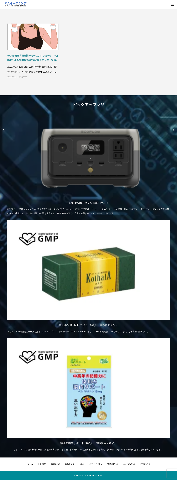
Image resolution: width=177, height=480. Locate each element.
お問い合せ (145, 464)
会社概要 (42, 464)
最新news (55, 464)
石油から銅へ (95, 464)
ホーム (30, 464)
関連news (23, 77)
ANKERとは (112, 464)
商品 (82, 464)
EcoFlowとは (129, 464)
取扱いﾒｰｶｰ (70, 464)
